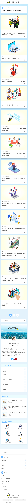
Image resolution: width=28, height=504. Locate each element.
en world (14, 372)
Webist (14, 390)
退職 (14, 465)
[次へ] (17, 315)
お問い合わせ (4, 475)
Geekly (14, 374)
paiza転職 (14, 387)
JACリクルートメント (14, 379)
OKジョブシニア (14, 384)
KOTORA (14, 382)
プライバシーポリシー (6, 483)
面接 (14, 468)
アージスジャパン (14, 392)
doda (14, 369)
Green (14, 377)
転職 (14, 463)
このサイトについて (6, 481)
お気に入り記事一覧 (6, 478)
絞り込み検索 (4, 489)
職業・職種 (14, 460)
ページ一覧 (4, 486)
